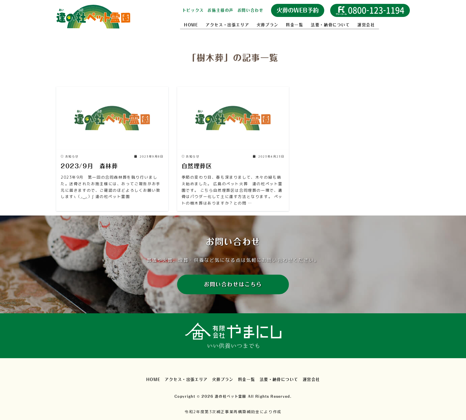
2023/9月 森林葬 (89, 166)
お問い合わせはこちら (233, 284)
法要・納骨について (330, 25)
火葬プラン (267, 25)
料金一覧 (294, 25)
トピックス (193, 10)
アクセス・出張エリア (227, 25)
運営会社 (366, 25)
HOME (191, 25)
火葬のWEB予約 (298, 10)
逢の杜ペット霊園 (230, 396)
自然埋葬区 (197, 166)
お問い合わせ (250, 10)
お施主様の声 (220, 10)
